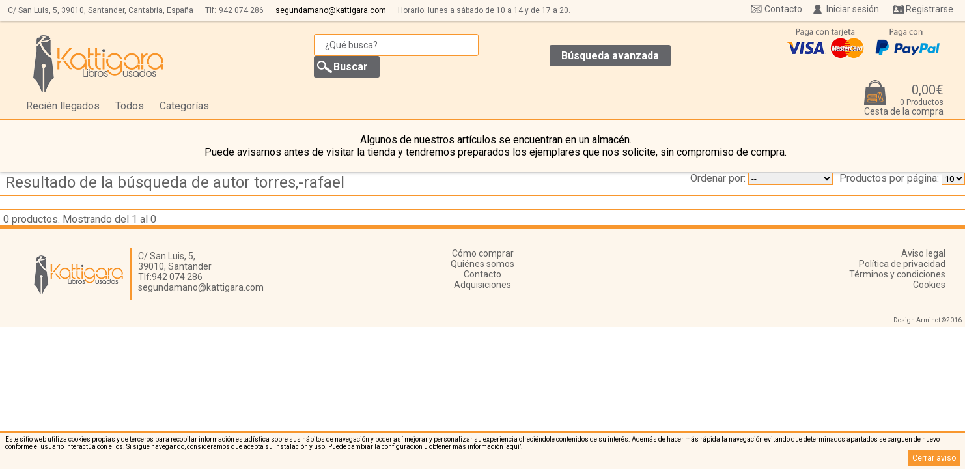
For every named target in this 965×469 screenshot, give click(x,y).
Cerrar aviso (934, 457)
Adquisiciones (482, 284)
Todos (129, 106)
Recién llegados (63, 106)
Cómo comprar (483, 253)
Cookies (929, 284)
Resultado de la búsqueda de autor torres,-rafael (174, 182)
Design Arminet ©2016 (927, 320)
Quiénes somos (482, 264)
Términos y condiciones (897, 274)
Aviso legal (923, 253)
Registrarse (929, 9)
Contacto (783, 9)
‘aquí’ (513, 446)
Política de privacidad (902, 264)
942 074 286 (241, 10)
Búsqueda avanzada (610, 56)
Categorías (184, 106)
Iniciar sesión (852, 9)
